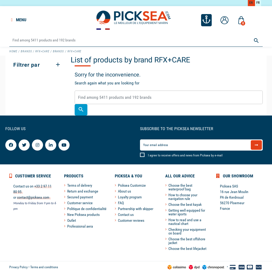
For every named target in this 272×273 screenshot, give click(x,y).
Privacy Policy (18, 267)
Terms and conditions (44, 267)
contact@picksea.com (33, 197)
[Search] (135, 40)
